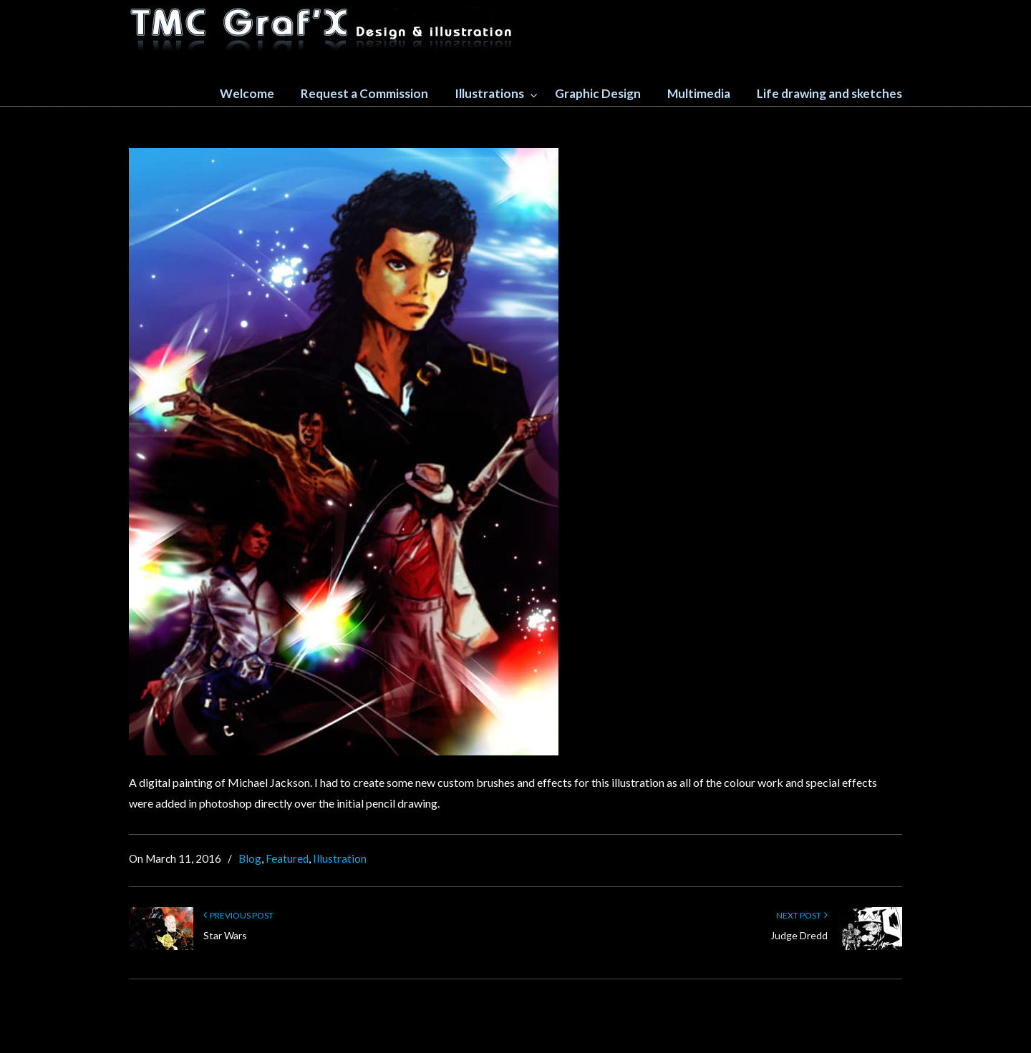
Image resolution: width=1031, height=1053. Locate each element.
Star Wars (225, 935)
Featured (287, 858)
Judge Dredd (799, 935)
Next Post (802, 915)
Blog (249, 858)
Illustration (340, 858)
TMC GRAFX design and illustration (322, 29)
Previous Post (238, 915)
